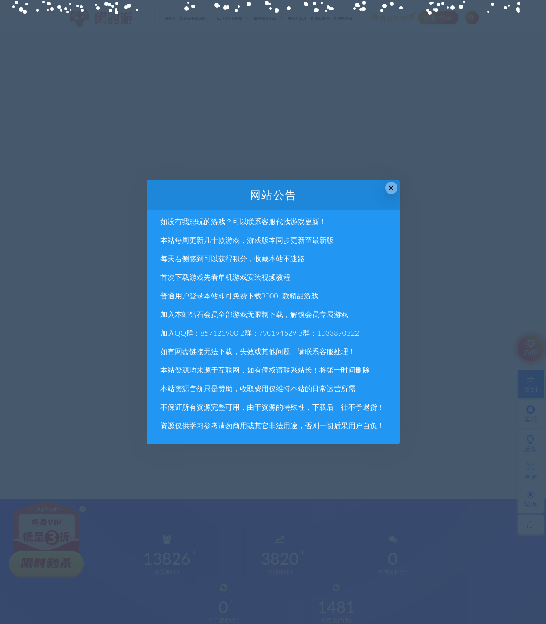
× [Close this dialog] (391, 188)
